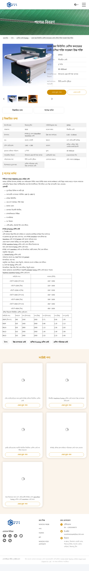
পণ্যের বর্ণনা (49, 110)
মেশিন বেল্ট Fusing (22, 38)
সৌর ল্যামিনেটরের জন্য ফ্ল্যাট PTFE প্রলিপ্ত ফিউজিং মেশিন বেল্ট (22, 399)
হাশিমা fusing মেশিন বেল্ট (39, 342)
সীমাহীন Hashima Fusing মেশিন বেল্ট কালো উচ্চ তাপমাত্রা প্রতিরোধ (66, 399)
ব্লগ (40, 537)
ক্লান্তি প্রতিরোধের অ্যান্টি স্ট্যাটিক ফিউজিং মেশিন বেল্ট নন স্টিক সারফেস (22, 449)
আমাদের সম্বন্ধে (44, 524)
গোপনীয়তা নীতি (8, 559)
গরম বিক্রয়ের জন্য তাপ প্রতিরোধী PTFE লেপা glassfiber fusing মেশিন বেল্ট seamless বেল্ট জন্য (22, 498)
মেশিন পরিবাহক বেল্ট (61, 342)
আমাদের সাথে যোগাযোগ (44, 543)
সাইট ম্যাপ (17, 559)
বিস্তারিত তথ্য (17, 110)
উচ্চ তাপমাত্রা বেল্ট (19, 342)
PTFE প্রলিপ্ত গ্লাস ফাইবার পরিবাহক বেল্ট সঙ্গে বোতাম (66, 448)
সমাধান (41, 533)
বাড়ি (5, 38)
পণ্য (12, 38)
